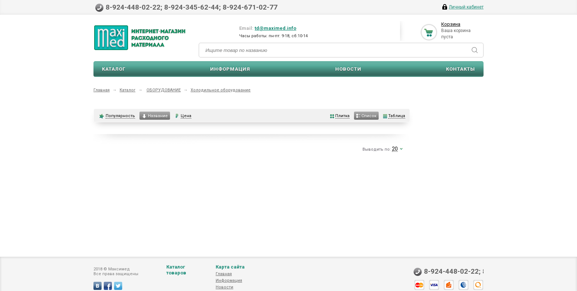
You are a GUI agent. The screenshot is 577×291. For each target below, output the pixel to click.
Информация (230, 69)
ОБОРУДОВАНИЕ (163, 90)
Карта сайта (230, 267)
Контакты (460, 69)
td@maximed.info (275, 28)
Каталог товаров (176, 270)
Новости (348, 69)
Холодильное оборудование (221, 90)
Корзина (450, 24)
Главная (101, 90)
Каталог (113, 69)
